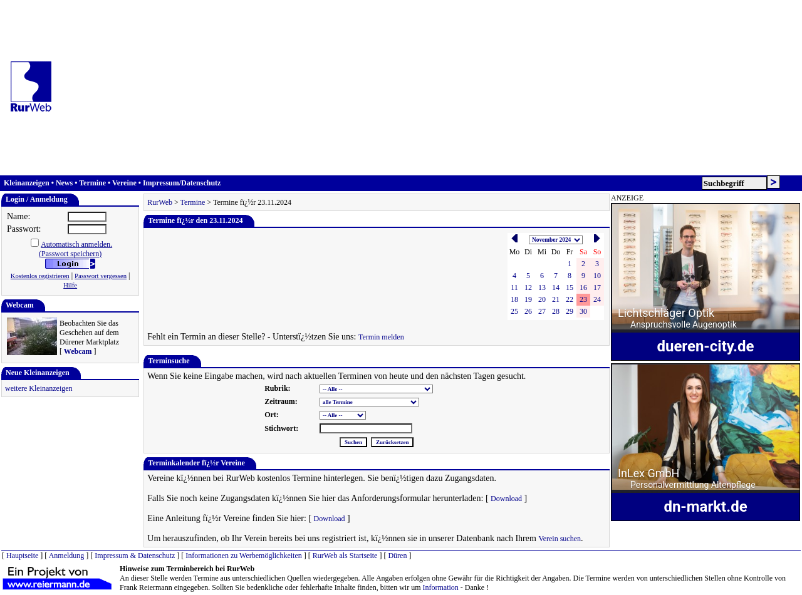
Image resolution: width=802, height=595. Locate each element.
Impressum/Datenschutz (182, 182)
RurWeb (159, 202)
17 (597, 287)
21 (555, 299)
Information (441, 587)
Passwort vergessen (101, 275)
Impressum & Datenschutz (135, 555)
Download (506, 498)
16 (583, 287)
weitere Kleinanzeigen (39, 388)
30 (583, 311)
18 (514, 299)
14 (555, 287)
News (64, 182)
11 (514, 287)
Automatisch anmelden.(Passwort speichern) (75, 249)
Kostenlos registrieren (40, 275)
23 (583, 299)
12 (528, 287)
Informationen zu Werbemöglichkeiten (243, 555)
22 (569, 299)
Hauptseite (22, 555)
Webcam (78, 351)
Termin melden (381, 337)
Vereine (124, 182)
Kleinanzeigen (26, 182)
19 (528, 299)
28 (555, 311)
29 (569, 311)
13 (542, 287)
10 (597, 275)
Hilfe (70, 285)
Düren (397, 555)
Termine (92, 182)
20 (542, 299)
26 (528, 311)
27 (542, 311)
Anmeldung (67, 555)
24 (597, 299)
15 (569, 287)
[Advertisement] (432, 87)
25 (514, 311)
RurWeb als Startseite (345, 555)
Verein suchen (559, 538)
